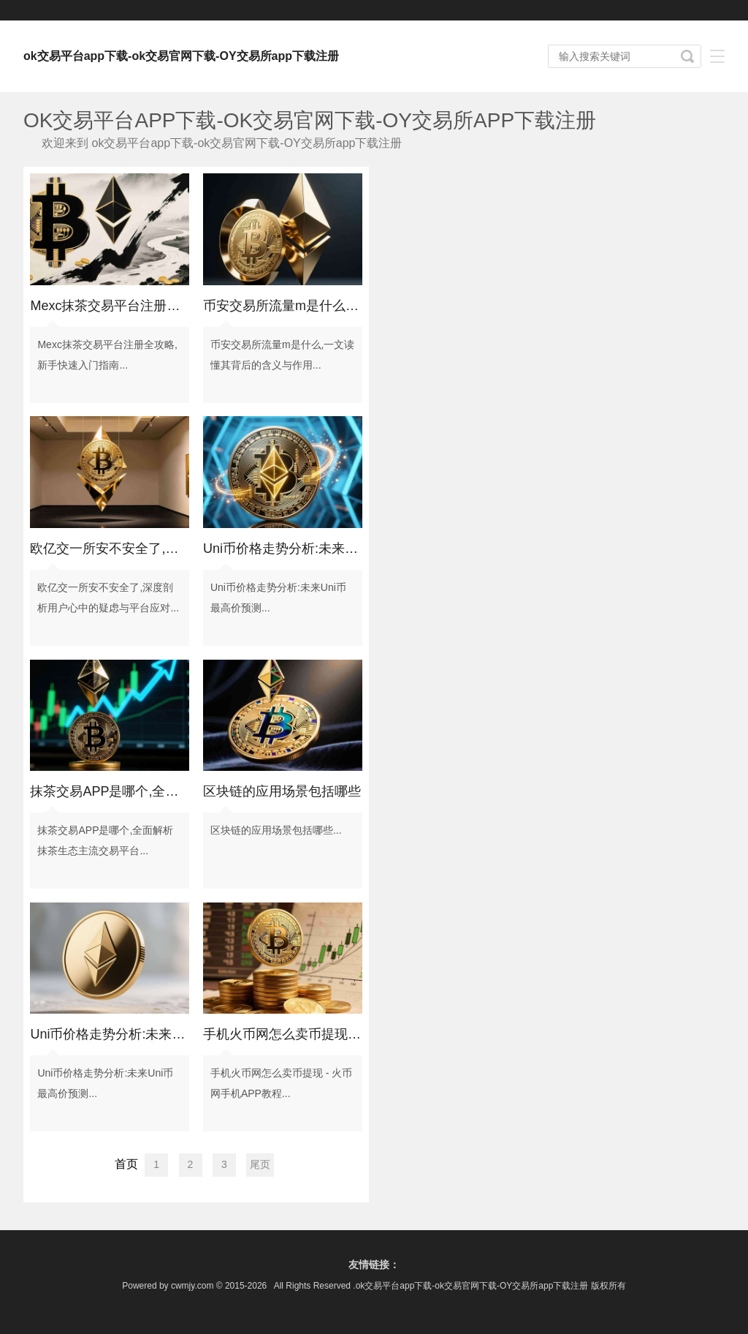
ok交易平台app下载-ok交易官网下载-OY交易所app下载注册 (181, 56)
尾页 (260, 1164)
